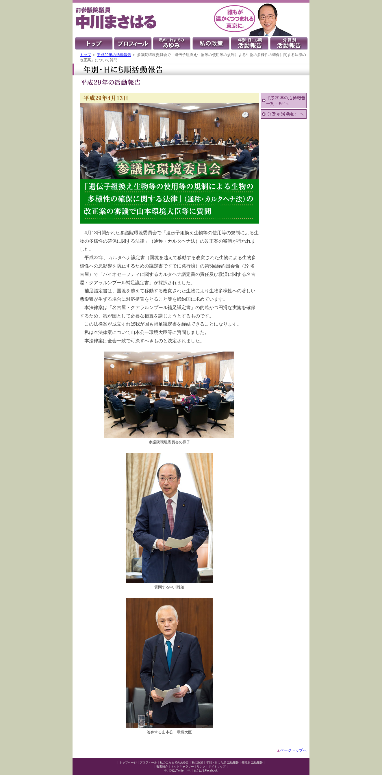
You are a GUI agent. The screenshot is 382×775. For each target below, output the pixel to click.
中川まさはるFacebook (203, 770)
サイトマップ (217, 766)
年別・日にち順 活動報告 (222, 762)
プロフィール (148, 762)
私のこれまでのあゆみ (174, 762)
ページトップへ (293, 750)
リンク (201, 766)
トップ (85, 55)
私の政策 (197, 762)
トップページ (128, 762)
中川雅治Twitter (174, 770)
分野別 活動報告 (252, 762)
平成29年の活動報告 (114, 55)
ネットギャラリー (182, 766)
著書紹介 (162, 766)
